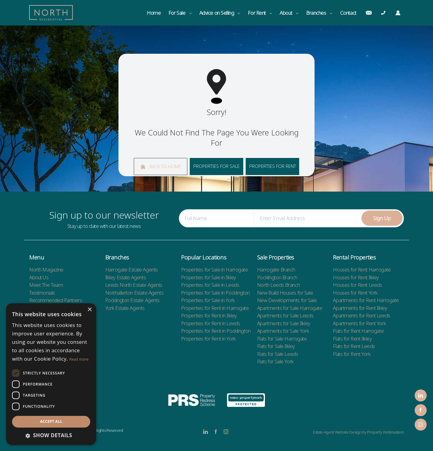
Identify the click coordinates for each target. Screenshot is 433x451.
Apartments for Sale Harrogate (289, 307)
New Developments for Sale (287, 300)
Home (154, 12)
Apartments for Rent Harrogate (366, 300)
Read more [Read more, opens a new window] (79, 359)
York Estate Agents (125, 307)
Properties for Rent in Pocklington (216, 330)
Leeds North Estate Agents (133, 284)
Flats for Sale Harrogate (282, 338)
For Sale (180, 12)
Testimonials (42, 292)
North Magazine (46, 269)
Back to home (160, 166)
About (289, 12)
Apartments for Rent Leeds (361, 315)
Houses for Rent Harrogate (362, 269)
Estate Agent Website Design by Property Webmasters (358, 432)
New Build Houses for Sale (285, 292)
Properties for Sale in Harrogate (214, 269)
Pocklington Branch (277, 277)
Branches (319, 12)
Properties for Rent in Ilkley (209, 315)
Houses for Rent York (355, 292)
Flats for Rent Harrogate (358, 330)
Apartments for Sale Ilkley (283, 323)
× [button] (89, 309)
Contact (348, 12)
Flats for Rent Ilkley (352, 338)
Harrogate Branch (276, 269)
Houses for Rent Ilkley (356, 277)
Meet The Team (46, 284)
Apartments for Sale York (283, 330)
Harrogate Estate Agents (131, 269)
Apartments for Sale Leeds (285, 315)
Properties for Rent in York (208, 338)
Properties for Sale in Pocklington (215, 292)
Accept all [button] (51, 421)
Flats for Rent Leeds (354, 346)
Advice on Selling (219, 12)
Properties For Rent (272, 166)
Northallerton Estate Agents (134, 292)
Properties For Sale (216, 166)
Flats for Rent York (351, 353)
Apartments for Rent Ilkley (360, 307)
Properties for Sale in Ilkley (208, 277)
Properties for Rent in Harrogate (215, 307)
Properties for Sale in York (208, 300)
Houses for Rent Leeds (357, 284)
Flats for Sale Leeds (277, 353)
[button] (51, 435)
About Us (39, 277)
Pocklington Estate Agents (132, 300)
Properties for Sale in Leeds (210, 284)
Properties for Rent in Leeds (210, 323)
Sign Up (382, 218)
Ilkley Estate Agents (125, 277)
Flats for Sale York (275, 361)
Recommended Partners (55, 300)
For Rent (260, 12)
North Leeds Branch (278, 284)
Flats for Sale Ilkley (276, 346)
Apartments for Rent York (359, 323)
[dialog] (51, 374)
